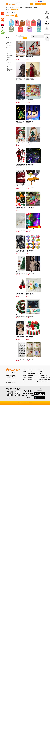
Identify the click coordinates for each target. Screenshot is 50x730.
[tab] (10, 42)
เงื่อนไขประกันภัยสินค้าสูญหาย (42, 700)
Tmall (24, 707)
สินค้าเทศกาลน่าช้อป (9, 46)
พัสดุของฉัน (30, 696)
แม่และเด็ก (9, 60)
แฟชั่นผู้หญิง (9, 50)
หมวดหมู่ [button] (7, 42)
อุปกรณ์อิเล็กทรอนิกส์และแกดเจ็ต (10, 72)
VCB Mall (14, 9)
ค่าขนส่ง (17, 7)
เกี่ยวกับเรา (12, 7)
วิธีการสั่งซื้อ (22, 7)
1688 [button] (22, 2)
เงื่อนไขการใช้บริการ (40, 694)
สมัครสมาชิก (38, 4)
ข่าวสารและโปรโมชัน (28, 7)
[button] (37, 39)
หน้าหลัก (7, 7)
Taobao (24, 702)
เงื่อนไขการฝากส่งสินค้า (41, 698)
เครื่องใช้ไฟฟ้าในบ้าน (10, 63)
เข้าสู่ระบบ (43, 4)
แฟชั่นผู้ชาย (9, 55)
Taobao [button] (18, 2)
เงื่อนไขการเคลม (39, 696)
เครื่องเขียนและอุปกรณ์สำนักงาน (10, 68)
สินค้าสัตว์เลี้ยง (9, 48)
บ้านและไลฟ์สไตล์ (10, 58)
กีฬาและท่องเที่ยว (10, 65)
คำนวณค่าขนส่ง (36, 7)
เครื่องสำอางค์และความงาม (10, 53)
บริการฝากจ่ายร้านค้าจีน (32, 700)
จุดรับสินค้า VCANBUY (32, 705)
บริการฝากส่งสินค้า (31, 698)
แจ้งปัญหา (8, 9)
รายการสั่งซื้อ (30, 694)
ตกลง (25, 40)
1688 (24, 705)
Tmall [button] (25, 2)
